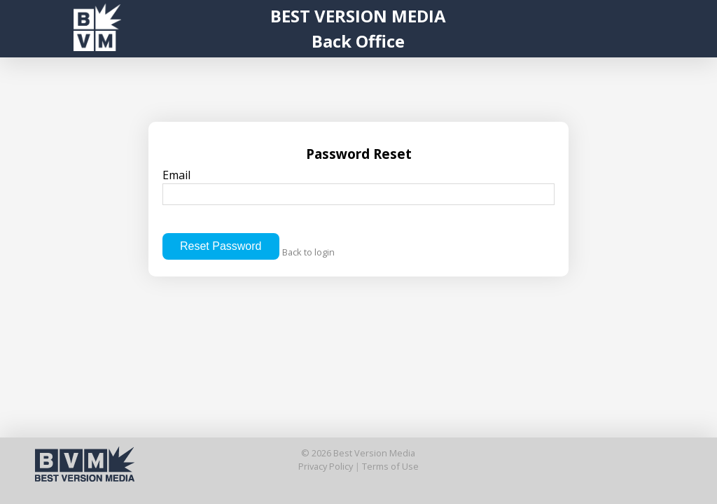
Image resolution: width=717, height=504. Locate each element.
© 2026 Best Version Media (358, 453)
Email (358, 185)
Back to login (308, 252)
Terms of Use (390, 466)
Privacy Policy (325, 466)
